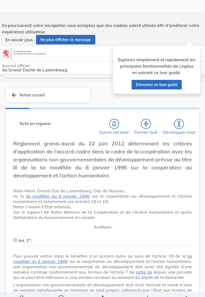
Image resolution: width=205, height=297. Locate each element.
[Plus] (186, 288)
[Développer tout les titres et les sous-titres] (179, 124)
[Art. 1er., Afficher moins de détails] (102, 238)
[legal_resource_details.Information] (61, 288)
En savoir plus (19, 26)
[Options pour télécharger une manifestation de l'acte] (147, 288)
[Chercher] (22, 288)
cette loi (144, 272)
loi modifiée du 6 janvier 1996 (58, 196)
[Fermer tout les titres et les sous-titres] (146, 124)
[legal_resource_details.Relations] (102, 288)
